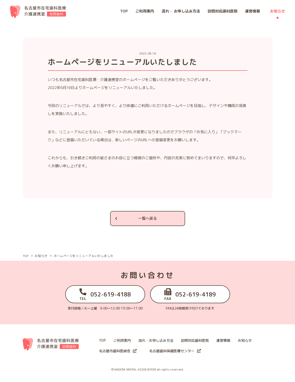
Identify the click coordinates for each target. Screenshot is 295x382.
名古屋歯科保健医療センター (175, 350)
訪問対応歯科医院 (223, 11)
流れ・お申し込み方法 (155, 340)
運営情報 (252, 11)
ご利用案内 (144, 11)
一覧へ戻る (135, 218)
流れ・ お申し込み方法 (181, 11)
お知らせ (277, 11)
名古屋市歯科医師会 (118, 350)
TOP (124, 11)
